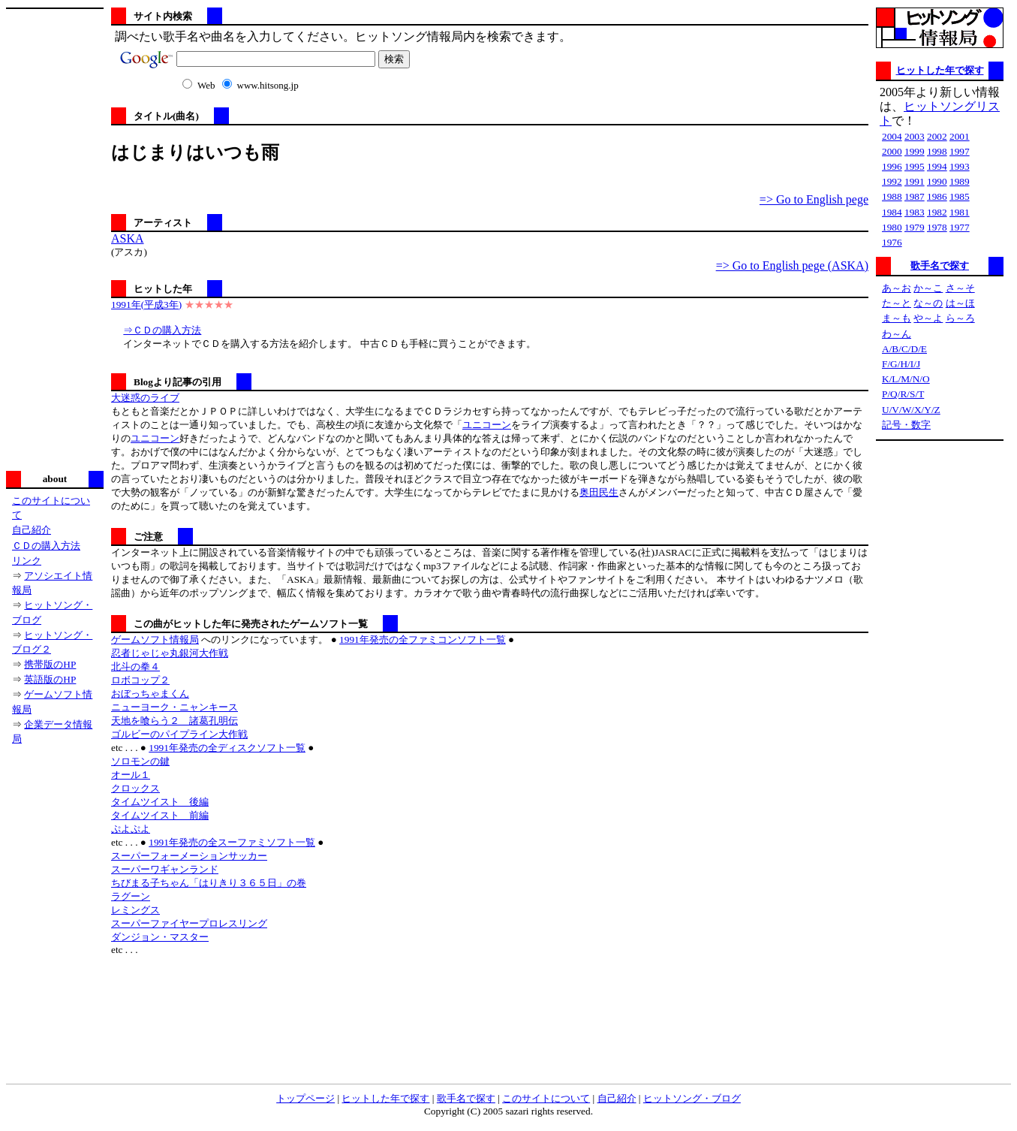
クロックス (135, 788)
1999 (914, 151)
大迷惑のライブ (145, 397)
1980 (892, 227)
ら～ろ (960, 318)
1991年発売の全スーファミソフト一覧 (232, 842)
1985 (959, 196)
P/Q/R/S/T (903, 394)
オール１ (130, 774)
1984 (892, 212)
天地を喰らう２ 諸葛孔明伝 (174, 720)
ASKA (127, 238)
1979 (914, 227)
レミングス (135, 909)
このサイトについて (546, 1098)
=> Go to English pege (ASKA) (792, 265)
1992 (892, 181)
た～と (896, 303)
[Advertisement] (55, 238)
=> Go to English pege (814, 199)
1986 (937, 196)
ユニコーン (486, 424)
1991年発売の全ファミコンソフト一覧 (422, 639)
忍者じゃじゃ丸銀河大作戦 (169, 653)
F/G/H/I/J (901, 363)
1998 (937, 151)
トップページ (305, 1098)
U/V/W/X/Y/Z (911, 409)
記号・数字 (906, 424)
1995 (914, 166)
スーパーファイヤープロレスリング (189, 923)
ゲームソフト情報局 (155, 639)
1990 (937, 181)
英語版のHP (50, 679)
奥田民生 (598, 492)
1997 (959, 151)
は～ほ (960, 303)
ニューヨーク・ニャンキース (174, 707)
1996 (892, 166)
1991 (914, 181)
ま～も (896, 318)
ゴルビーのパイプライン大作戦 (179, 734)
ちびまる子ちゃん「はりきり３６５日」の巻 (208, 882)
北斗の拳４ (135, 666)
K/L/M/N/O (906, 379)
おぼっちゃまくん (150, 693)
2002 (937, 136)
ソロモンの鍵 (140, 761)
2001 (959, 136)
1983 (914, 212)
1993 (959, 166)
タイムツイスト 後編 (160, 801)
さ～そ (960, 288)
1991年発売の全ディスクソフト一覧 (227, 747)
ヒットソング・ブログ (692, 1098)
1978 (937, 227)
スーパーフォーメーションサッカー (189, 855)
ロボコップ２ (140, 680)
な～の (928, 303)
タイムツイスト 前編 (160, 815)
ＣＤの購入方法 (46, 545)
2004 (892, 136)
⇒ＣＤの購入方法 (162, 330)
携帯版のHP (50, 664)
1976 (892, 242)
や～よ (928, 318)
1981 (959, 212)
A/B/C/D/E (904, 348)
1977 (959, 227)
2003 (914, 136)
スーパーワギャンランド (164, 869)
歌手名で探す (939, 265)
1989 (959, 181)
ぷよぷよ (130, 828)
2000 (892, 151)
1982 (937, 212)
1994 (937, 166)
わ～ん (896, 333)
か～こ (928, 288)
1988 (892, 196)
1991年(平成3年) (146, 304)
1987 (914, 196)
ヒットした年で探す (940, 70)
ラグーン (130, 896)
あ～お (896, 288)
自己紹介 (31, 529)
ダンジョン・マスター (160, 936)
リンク (26, 560)
